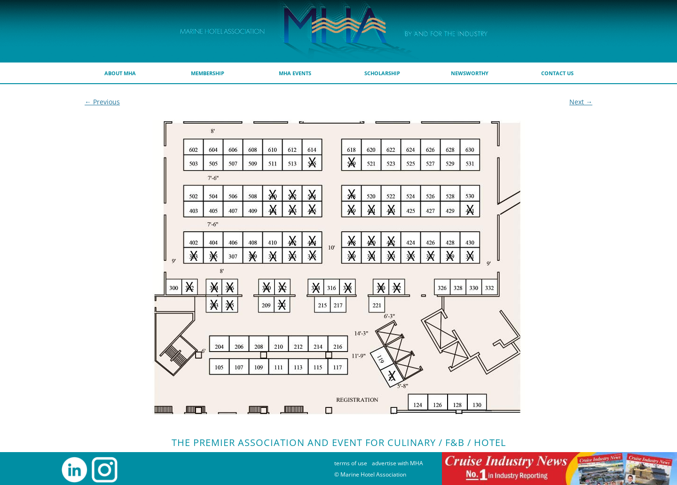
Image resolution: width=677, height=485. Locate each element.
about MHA (120, 73)
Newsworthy (469, 73)
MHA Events (295, 73)
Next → (580, 101)
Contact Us (557, 73)
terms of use (350, 463)
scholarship (382, 73)
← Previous (102, 101)
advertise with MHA (397, 463)
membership (207, 73)
